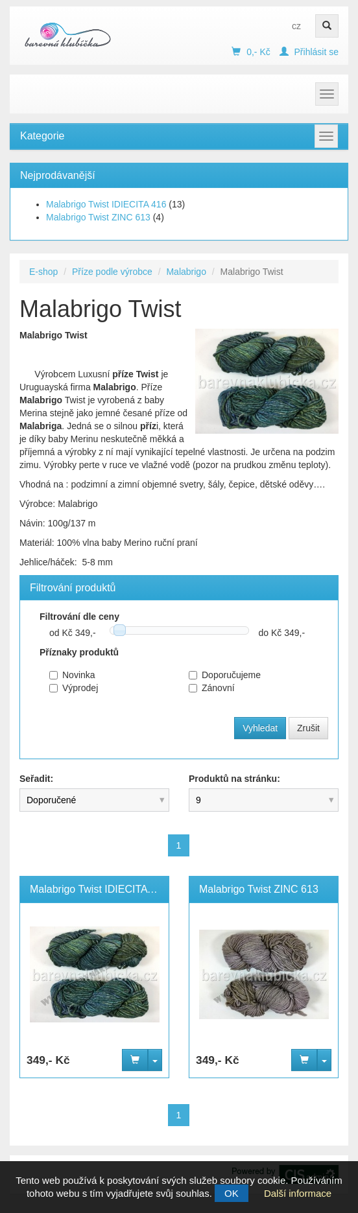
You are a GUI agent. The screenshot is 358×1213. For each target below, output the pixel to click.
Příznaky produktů (79, 652)
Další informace (297, 1193)
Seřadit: (36, 778)
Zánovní (212, 688)
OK (231, 1193)
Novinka (72, 675)
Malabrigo (186, 271)
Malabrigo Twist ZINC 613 (98, 217)
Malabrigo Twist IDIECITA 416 (106, 204)
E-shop (43, 271)
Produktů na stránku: (234, 778)
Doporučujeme (225, 675)
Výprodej (73, 688)
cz (296, 26)
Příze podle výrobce (112, 271)
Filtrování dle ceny (79, 616)
